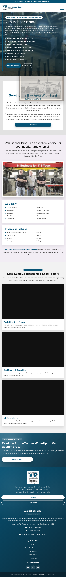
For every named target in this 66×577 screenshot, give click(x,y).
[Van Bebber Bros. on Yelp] (33, 568)
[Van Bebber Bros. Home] (12, 7)
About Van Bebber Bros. (33, 548)
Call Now (33, 497)
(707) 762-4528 (19, 1)
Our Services (33, 551)
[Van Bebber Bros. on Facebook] (28, 568)
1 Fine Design (51, 574)
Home (33, 544)
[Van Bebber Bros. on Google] (38, 568)
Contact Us (31, 65)
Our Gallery (33, 555)
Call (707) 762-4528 (14, 65)
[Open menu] (62, 8)
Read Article (17, 459)
